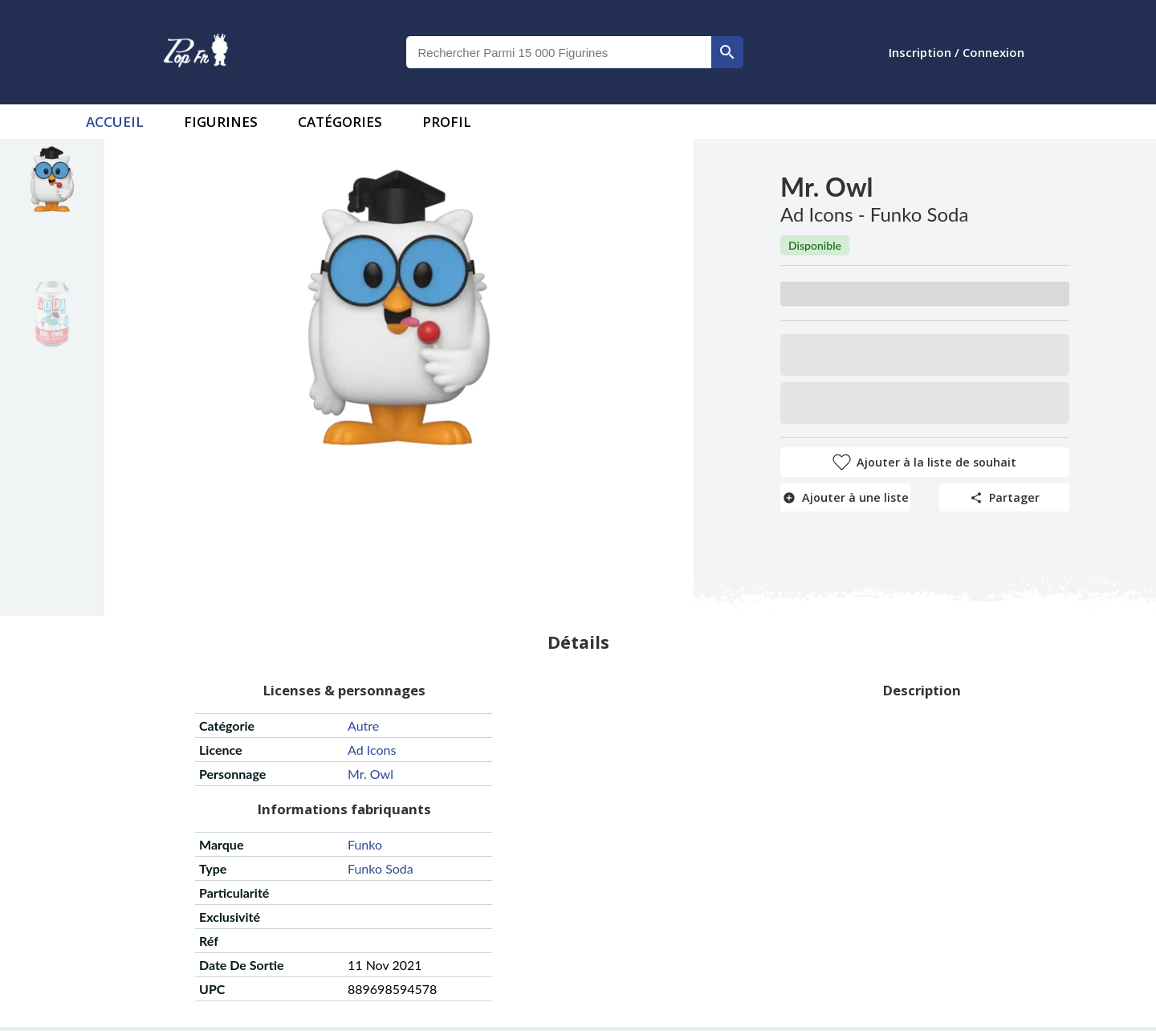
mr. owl (370, 773)
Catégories (340, 121)
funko (365, 844)
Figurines (221, 121)
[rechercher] (727, 52)
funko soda (380, 868)
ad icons (372, 749)
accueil (115, 121)
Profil (446, 121)
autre (363, 725)
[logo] (196, 52)
